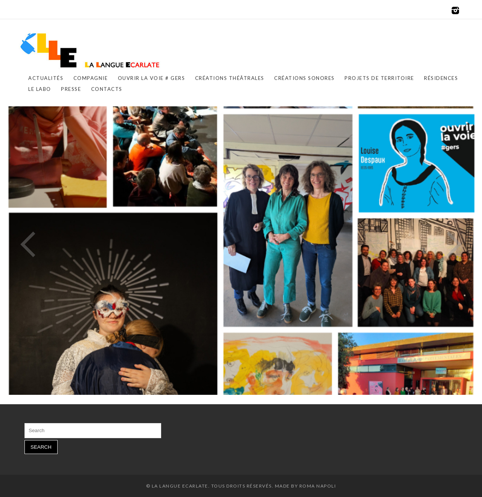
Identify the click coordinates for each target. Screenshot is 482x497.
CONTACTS (106, 89)
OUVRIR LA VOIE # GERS (151, 78)
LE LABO (39, 89)
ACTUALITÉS (45, 78)
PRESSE (71, 89)
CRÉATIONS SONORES (304, 78)
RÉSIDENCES (441, 78)
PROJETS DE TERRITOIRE (379, 78)
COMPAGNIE (90, 78)
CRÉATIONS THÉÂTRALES (229, 78)
